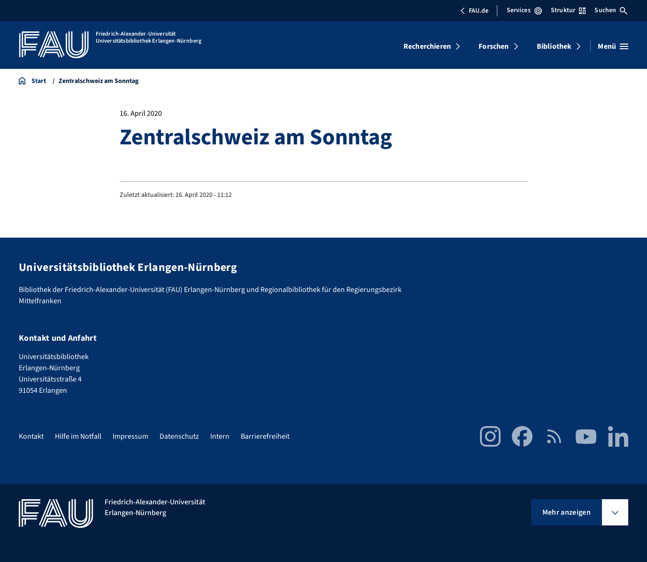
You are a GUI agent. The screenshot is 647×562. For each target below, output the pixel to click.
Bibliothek (554, 46)
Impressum (130, 436)
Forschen (494, 46)
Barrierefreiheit (265, 436)
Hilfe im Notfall (78, 436)
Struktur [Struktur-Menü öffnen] (568, 10)
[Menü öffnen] (613, 46)
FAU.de (474, 10)
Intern (219, 436)
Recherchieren (427, 46)
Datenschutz (179, 436)
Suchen (610, 10)
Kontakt (31, 436)
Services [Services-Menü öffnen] (524, 10)
